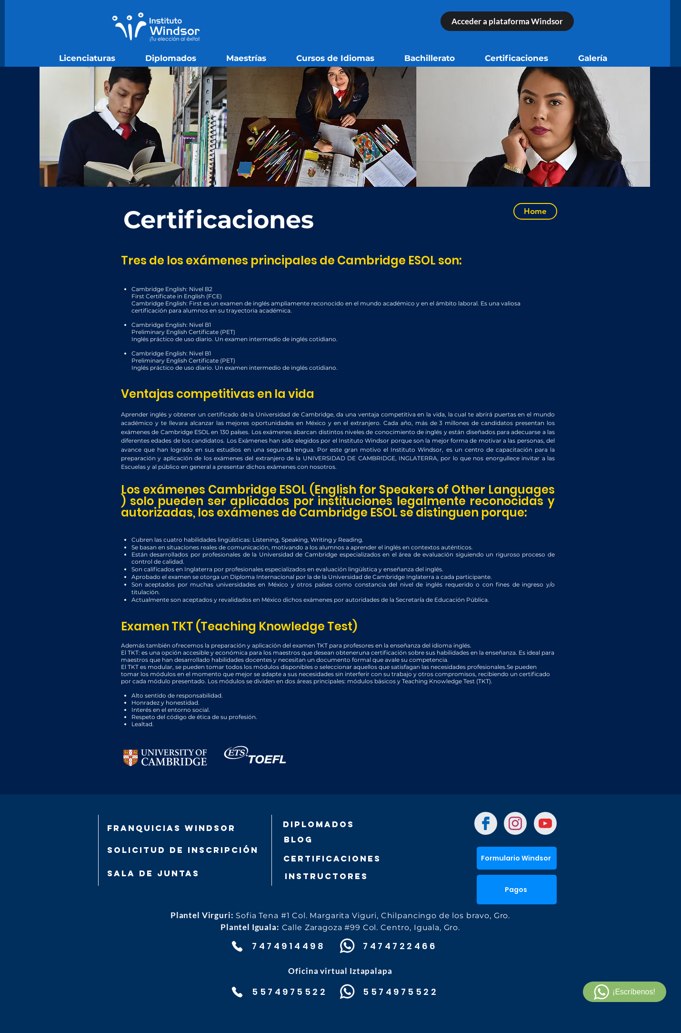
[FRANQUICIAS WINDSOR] (171, 828)
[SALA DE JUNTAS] (157, 873)
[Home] (535, 211)
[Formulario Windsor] (517, 858)
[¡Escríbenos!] (624, 992)
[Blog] (330, 839)
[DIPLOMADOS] (318, 824)
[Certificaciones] (332, 858)
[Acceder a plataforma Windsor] (507, 21)
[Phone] (237, 946)
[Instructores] (347, 876)
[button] (517, 889)
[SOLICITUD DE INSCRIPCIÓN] (183, 850)
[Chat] (485, 823)
